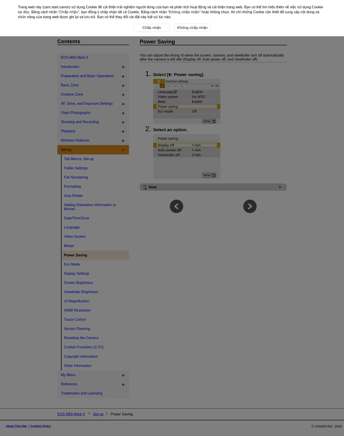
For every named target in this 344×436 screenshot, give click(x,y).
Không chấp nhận (184, 12)
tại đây (23, 12)
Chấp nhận (68, 12)
